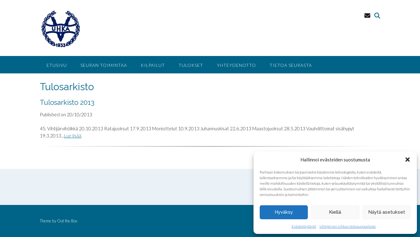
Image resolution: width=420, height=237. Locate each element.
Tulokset (191, 65)
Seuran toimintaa (103, 65)
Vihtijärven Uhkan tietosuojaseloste (347, 226)
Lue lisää (72, 135)
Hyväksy (284, 212)
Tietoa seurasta (291, 65)
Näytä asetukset (386, 212)
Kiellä (335, 212)
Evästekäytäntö (304, 226)
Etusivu (57, 65)
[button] (407, 159)
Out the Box (67, 220)
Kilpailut (153, 65)
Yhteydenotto (236, 65)
